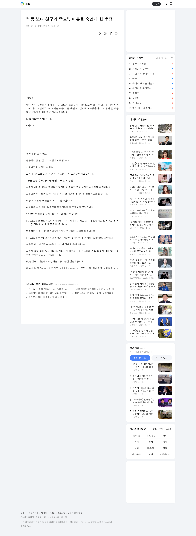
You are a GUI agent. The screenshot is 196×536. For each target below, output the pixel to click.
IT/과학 (150, 448)
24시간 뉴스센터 (48, 513)
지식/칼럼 (137, 454)
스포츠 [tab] (168, 428)
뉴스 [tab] (154, 428)
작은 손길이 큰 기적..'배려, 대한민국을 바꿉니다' (96, 293)
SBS (27, 3)
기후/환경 (151, 435)
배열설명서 (165, 454)
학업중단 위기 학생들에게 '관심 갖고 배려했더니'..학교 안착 (49, 297)
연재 (151, 454)
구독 (156, 3)
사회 (165, 435)
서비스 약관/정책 (75, 513)
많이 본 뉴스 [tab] (140, 358)
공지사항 (61, 513)
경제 (136, 441)
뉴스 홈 (136, 435)
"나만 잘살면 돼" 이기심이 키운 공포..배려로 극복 (96, 289)
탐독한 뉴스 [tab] (161, 358)
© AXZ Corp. (26, 526)
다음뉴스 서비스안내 (29, 513)
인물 (165, 448)
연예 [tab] (161, 428)
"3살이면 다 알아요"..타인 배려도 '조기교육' (49, 293)
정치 (151, 441)
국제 (165, 441)
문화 (136, 448)
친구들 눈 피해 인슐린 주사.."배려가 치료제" (49, 289)
